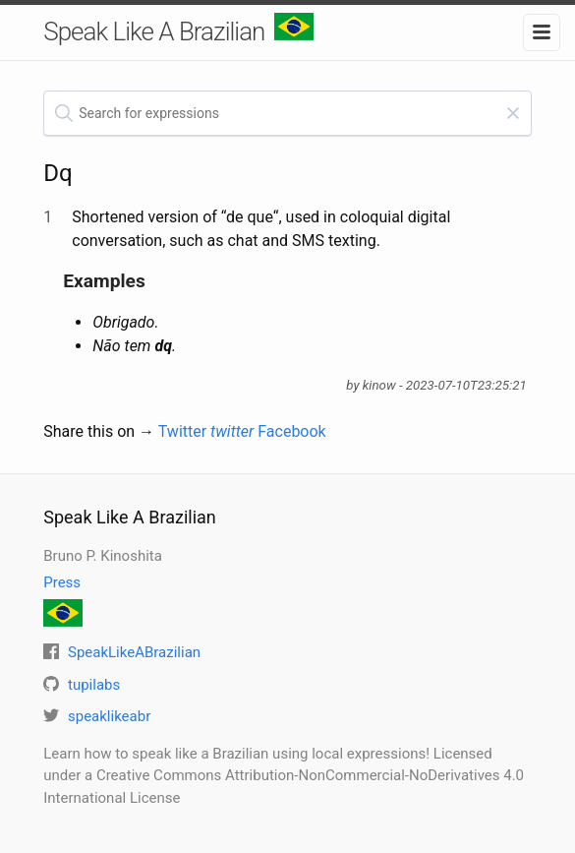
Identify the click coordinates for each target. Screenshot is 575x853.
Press (62, 582)
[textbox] (287, 113)
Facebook (291, 431)
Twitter (206, 431)
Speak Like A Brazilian (178, 29)
